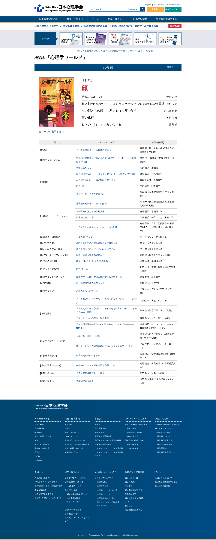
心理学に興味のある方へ (97, 26)
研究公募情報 (132, 444)
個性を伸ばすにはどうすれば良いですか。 (97, 249)
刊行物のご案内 (92, 51)
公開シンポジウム (72, 432)
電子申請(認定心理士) (134, 490)
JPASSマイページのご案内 (45, 482)
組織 (36, 440)
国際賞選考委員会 (164, 452)
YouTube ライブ (71, 436)
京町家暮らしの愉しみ (87, 291)
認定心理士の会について (77, 494)
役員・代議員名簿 (42, 444)
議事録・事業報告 (42, 448)
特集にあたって (84, 168)
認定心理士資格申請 (166, 19)
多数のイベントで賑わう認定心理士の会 (95, 365)
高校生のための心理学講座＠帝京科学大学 (97, 243)
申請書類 (128, 486)
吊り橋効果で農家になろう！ (90, 283)
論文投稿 (175, 26)
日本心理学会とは (48, 19)
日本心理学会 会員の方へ (47, 26)
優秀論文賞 (99, 432)
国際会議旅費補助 (134, 432)
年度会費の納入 (41, 490)
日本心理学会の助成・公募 (136, 424)
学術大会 (68, 424)
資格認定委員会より (86, 381)
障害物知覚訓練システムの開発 (91, 203)
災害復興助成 (132, 436)
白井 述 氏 (82, 269)
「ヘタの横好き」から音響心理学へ (93, 150)
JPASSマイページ (173, 9)
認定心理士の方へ (72, 26)
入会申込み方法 (73, 498)
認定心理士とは (131, 478)
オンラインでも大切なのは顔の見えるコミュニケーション (104, 346)
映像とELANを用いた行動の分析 (92, 261)
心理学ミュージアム (105, 490)
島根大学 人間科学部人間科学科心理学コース (99, 277)
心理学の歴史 (102, 486)
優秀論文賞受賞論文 (103, 436)
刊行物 (37, 456)
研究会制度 (132, 428)
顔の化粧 (80, 186)
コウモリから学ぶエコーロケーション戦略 (97, 227)
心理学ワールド (135, 51)
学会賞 (95, 19)
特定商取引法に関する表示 (166, 482)
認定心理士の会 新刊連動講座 (77, 444)
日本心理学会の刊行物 (114, 51)
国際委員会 (162, 448)
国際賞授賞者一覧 (164, 440)
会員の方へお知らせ (42, 478)
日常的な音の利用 (85, 217)
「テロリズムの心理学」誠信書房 (92, 318)
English (148, 4)
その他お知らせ (71, 514)
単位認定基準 (130, 494)
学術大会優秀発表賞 (103, 444)
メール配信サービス (73, 486)
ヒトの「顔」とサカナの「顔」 (91, 194)
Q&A (127, 502)
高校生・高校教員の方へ (147, 26)
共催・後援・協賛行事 (74, 448)
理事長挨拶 (39, 428)
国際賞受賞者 (100, 428)
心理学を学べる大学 (105, 498)
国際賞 (97, 424)
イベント (70, 506)
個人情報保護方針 (174, 4)
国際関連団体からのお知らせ (167, 424)
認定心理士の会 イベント (75, 440)
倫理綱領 (38, 432)
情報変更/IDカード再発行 (75, 478)
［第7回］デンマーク (86, 237)
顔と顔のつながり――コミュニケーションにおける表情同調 (105, 174)
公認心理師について (122, 26)
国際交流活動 (140, 19)
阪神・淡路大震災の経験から (90, 255)
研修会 (67, 428)
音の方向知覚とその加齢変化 (90, 211)
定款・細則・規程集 (42, 436)
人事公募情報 (132, 448)
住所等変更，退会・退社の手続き (48, 486)
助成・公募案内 (116, 19)
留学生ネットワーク (163, 428)
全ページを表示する (50, 131)
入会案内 (155, 9)
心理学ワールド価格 (73, 510)
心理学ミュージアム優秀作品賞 (108, 440)
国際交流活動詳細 (162, 432)
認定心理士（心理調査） (135, 498)
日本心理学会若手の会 (43, 494)
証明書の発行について (74, 482)
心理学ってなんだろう (104, 478)
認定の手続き (130, 482)
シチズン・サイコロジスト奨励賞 (109, 448)
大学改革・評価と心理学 (88, 336)
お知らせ (128, 506)
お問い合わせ (159, 4)
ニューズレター (73, 502)
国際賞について (164, 436)
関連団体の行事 (71, 452)
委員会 (37, 452)
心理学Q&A (102, 482)
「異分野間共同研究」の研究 (90, 373)
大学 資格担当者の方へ (134, 510)
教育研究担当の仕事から (88, 355)
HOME (78, 51)
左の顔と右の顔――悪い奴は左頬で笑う (95, 180)
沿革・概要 (39, 424)
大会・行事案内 (75, 19)
